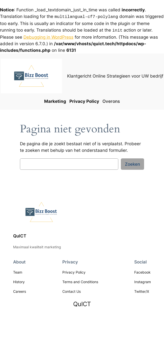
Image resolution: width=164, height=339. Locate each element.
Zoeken (132, 163)
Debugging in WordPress (48, 36)
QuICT (19, 234)
